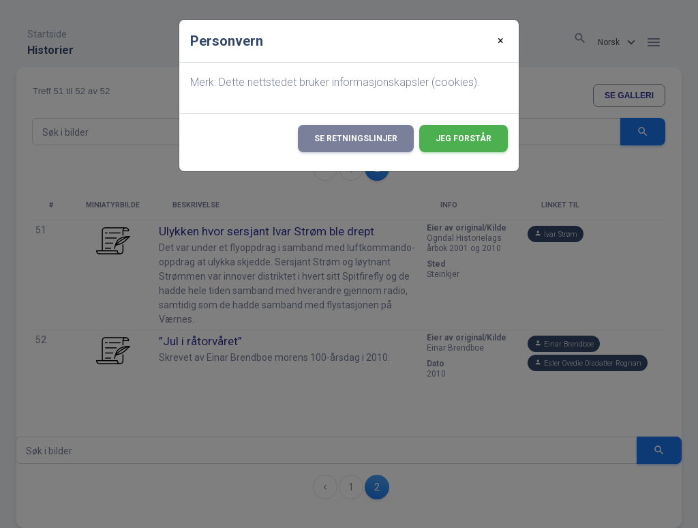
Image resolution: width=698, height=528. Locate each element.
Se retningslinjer (355, 138)
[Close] (501, 40)
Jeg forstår (463, 138)
